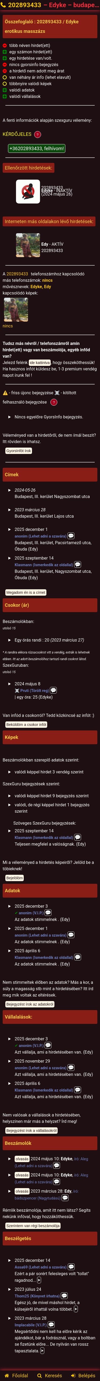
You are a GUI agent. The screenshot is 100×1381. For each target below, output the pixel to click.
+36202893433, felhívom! (37, 148)
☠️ (17, 691)
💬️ (71, 536)
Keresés (49, 1375)
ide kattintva (40, 363)
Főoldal (16, 1375)
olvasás (22, 1159)
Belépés (83, 1375)
